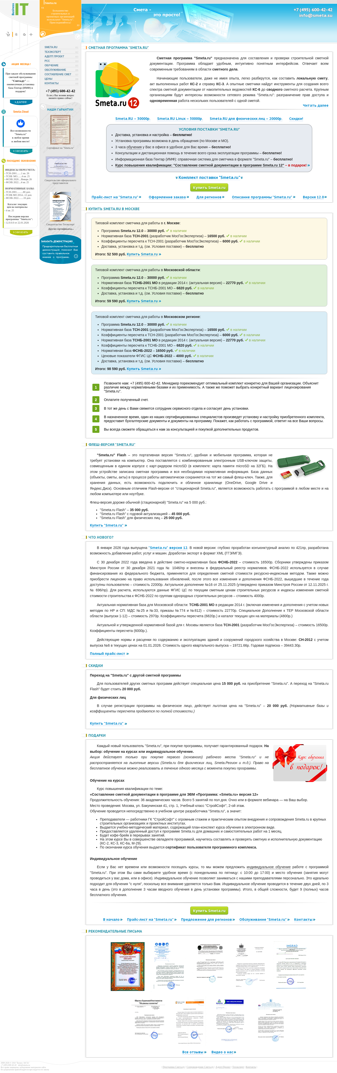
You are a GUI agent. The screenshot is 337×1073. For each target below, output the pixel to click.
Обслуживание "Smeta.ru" (263, 919)
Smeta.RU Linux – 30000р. (180, 118)
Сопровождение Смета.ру (200, 1067)
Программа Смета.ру (174, 1067)
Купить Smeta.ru (209, 187)
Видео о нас (222, 1052)
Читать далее (316, 105)
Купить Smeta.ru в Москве (113, 209)
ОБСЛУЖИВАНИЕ (55, 70)
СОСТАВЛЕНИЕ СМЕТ (58, 74)
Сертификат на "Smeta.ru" (60, 148)
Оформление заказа (167, 197)
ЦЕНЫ (48, 78)
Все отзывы (192, 1052)
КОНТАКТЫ (52, 83)
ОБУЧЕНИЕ (52, 65)
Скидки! (296, 118)
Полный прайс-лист (107, 653)
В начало (111, 919)
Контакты (303, 919)
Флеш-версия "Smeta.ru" (111, 444)
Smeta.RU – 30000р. (132, 118)
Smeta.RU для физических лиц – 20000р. (246, 118)
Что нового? (101, 537)
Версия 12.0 (313, 197)
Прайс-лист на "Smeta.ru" (115, 197)
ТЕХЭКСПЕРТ (53, 52)
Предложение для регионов (206, 919)
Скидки (95, 665)
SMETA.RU (51, 47)
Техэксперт (238, 1067)
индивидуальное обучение (269, 867)
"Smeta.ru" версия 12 (167, 547)
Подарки (97, 735)
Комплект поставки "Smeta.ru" (209, 177)
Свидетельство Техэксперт (60, 224)
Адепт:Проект (222, 1067)
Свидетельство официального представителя (60, 181)
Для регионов (209, 197)
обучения (134, 147)
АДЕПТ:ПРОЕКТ (54, 56)
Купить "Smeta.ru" (107, 525)
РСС (47, 61)
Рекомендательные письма (115, 931)
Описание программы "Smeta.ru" (262, 197)
